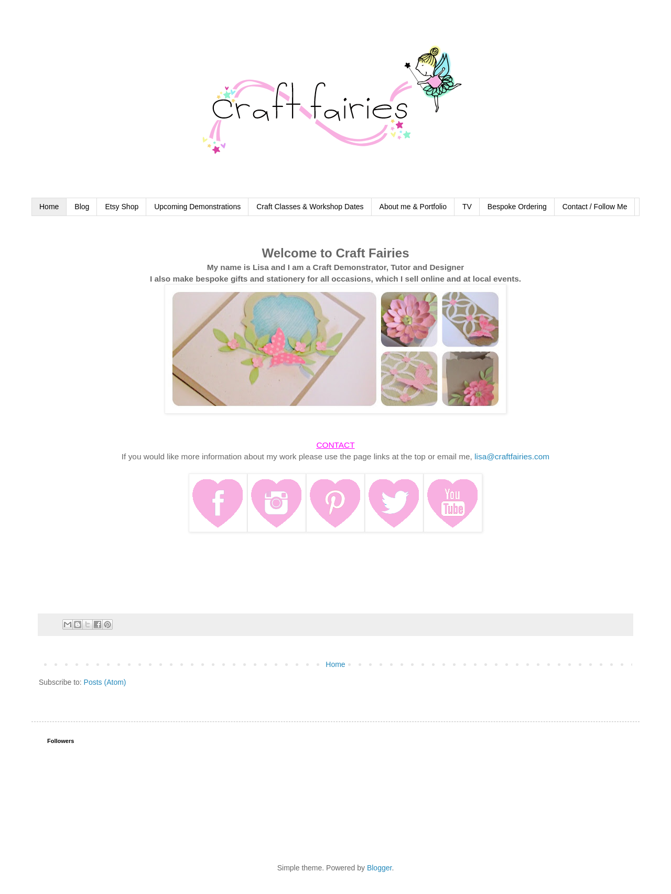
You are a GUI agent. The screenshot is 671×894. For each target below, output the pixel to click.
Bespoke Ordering (517, 206)
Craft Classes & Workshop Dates (309, 206)
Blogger (379, 868)
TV (467, 206)
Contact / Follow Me (594, 206)
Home (49, 206)
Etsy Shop (121, 206)
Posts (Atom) (105, 682)
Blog (81, 206)
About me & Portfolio (413, 206)
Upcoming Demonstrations (197, 206)
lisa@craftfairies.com (511, 456)
